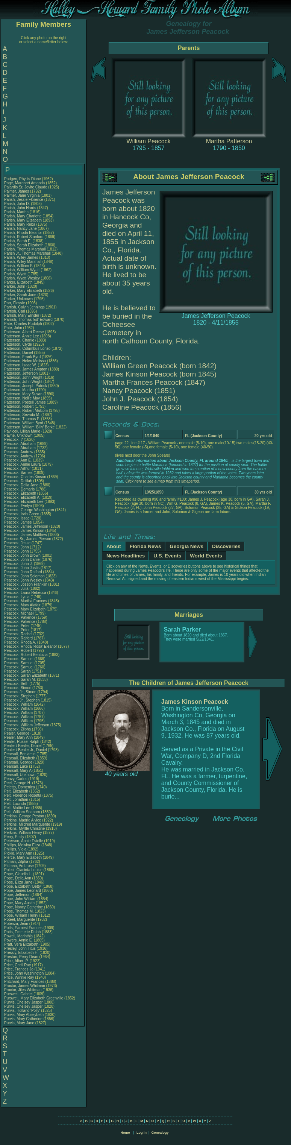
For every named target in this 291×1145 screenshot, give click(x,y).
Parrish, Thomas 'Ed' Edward (28, 319)
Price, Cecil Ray (17, 965)
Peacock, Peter (17, 626)
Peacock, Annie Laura (22, 464)
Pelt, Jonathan (16, 799)
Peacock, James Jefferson (26, 526)
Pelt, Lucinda (15, 804)
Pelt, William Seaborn (22, 812)
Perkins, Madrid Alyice (22, 820)
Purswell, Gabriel (18, 994)
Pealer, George (17, 733)
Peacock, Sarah (18, 671)
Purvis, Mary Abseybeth (24, 1015)
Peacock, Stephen (20, 696)
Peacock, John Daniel (22, 559)
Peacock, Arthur (18, 468)
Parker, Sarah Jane (20, 295)
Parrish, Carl (15, 311)
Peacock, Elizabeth (20, 493)
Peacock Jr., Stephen (22, 700)
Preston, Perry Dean (21, 957)
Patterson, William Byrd (23, 423)
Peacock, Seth (16, 684)
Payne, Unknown (18, 435)
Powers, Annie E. (18, 940)
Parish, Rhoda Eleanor (23, 233)
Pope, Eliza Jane (18, 882)
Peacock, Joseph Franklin (25, 584)
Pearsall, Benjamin (20, 754)
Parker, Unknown (19, 299)
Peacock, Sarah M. (20, 679)
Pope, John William (20, 899)
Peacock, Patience (20, 617)
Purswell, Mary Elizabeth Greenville (33, 998)
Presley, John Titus (20, 948)
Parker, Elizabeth (18, 282)
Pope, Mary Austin (19, 903)
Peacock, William (19, 704)
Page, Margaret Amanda (24, 183)
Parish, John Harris (20, 208)
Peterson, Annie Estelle (23, 841)
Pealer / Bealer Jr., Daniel (26, 750)
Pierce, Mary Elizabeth (23, 857)
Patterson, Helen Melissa (25, 361)
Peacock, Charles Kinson (25, 477)
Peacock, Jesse (18, 543)
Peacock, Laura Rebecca (25, 593)
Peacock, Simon (18, 688)
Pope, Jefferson (18, 895)
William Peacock (148, 141)
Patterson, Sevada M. (22, 415)
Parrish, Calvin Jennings (24, 307)
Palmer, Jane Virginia (21, 195)
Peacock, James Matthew (25, 535)
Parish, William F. (18, 266)
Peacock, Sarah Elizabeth (25, 675)
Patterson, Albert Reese (24, 332)
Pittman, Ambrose (19, 866)
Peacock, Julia (16, 588)
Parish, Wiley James (21, 257)
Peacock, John (17, 547)
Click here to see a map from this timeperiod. (162, 481)
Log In (141, 1132)
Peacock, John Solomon (24, 576)
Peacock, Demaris (20, 489)
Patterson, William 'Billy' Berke (29, 427)
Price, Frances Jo (18, 969)
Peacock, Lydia (17, 597)
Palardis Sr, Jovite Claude (25, 187)
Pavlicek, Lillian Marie (22, 431)
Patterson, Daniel (19, 353)
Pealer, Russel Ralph (21, 742)
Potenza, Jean (16, 924)
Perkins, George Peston (24, 816)
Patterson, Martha (19, 390)
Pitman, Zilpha (16, 862)
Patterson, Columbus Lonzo (27, 348)
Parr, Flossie (15, 303)
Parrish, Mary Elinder (21, 315)
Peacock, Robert (18, 650)
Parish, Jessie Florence (23, 199)
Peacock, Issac (17, 518)
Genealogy (160, 1132)
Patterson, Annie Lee (21, 336)
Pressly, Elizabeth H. (21, 953)
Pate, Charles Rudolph (23, 324)
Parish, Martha (17, 212)
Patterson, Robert (19, 406)
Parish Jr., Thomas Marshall (27, 253)
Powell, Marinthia (19, 936)
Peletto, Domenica (20, 787)
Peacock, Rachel (18, 634)
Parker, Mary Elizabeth (23, 291)
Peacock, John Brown (22, 555)
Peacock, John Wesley (23, 580)
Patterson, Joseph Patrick (25, 386)
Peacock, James (18, 522)
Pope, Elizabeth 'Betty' (22, 886)
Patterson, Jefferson (21, 373)
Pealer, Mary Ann (18, 737)
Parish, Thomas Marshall (24, 249)
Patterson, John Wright (23, 377)
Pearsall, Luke (16, 766)
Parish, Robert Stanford (24, 237)
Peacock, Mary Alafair (22, 605)
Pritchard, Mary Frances (24, 981)
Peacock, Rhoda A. (20, 642)
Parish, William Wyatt (21, 270)
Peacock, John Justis (21, 568)
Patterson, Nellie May (22, 398)
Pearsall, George (18, 762)
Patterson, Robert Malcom (26, 410)
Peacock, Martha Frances (25, 601)
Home (125, 1132)
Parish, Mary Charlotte (22, 216)
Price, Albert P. (16, 961)
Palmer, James (17, 191)
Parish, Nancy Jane (20, 228)
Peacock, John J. (18, 564)
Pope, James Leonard (22, 890)
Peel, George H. (17, 783)
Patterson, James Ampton (25, 369)
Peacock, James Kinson (24, 530)
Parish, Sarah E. (18, 241)
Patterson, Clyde (18, 344)
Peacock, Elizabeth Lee (24, 502)
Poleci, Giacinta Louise (23, 870)
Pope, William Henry (21, 915)
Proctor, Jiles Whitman (22, 990)
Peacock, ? (14, 439)
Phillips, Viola (15, 849)
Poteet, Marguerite (20, 919)
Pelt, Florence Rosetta (22, 795)
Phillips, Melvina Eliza (22, 845)
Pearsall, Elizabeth (20, 758)
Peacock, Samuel (19, 659)
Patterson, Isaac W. (20, 365)
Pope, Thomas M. (19, 911)
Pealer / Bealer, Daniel (23, 746)
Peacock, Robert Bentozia (26, 655)
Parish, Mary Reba (19, 224)
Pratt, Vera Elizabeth (21, 944)
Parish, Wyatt (15, 274)
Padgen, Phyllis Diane (22, 179)
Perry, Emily (14, 837)
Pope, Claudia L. (18, 874)
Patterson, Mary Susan (23, 394)
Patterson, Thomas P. (22, 419)
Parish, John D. (17, 204)
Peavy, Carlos (16, 779)
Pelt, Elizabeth (16, 791)
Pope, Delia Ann (17, 878)
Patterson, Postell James (25, 402)
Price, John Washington (24, 973)
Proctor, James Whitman (24, 986)
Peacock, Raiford (19, 638)
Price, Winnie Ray (19, 977)
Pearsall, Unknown (20, 775)
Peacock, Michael (19, 613)
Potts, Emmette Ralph (22, 932)
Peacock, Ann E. (18, 460)
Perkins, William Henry (23, 833)
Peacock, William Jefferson (26, 725)
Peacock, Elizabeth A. (22, 497)
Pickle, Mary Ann (18, 853)
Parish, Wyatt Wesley (22, 278)
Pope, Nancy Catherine (23, 907)
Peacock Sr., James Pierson (27, 539)
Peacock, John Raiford (23, 572)
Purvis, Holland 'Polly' (22, 1010)
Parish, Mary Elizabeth (23, 220)
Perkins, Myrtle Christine (24, 828)
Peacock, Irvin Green (21, 514)
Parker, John (15, 286)
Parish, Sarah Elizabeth (24, 245)
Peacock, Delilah (18, 481)
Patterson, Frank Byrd (22, 357)
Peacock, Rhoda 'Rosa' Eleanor (30, 646)
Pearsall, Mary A (17, 770)
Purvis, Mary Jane (19, 1023)
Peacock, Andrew (19, 452)
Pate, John (13, 328)
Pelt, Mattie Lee (17, 808)
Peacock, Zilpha (18, 729)
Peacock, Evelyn (18, 506)
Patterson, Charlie (19, 340)
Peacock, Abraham (20, 444)
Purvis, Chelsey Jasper (23, 1002)
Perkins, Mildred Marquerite (27, 824)
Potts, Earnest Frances (23, 928)
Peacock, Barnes (18, 473)
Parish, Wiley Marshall (22, 262)
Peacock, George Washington (29, 510)
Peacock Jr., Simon (20, 692)
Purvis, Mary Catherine (23, 1019)
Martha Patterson (229, 141)
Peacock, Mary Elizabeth (24, 609)
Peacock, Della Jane (21, 485)
